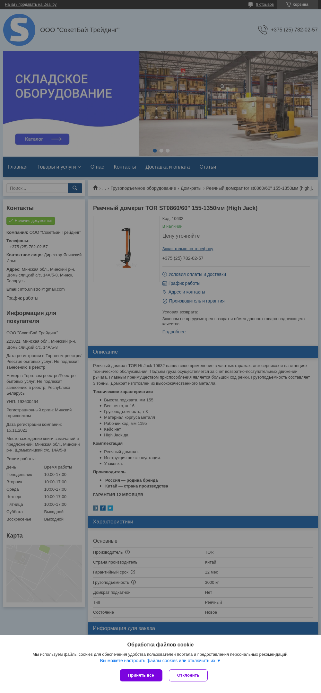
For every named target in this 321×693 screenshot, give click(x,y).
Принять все (141, 675)
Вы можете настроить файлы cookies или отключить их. (158, 660)
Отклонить (188, 675)
